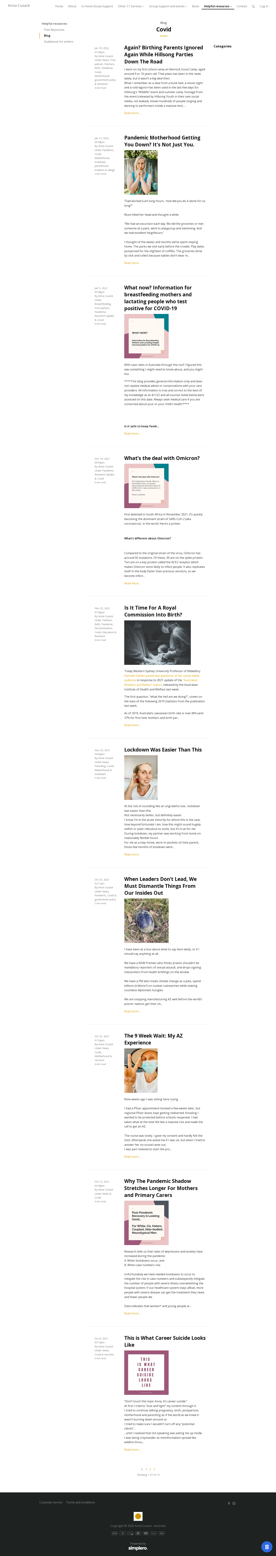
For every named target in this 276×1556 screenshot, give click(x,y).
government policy (105, 80)
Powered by (93, 1546)
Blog (47, 35)
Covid (98, 72)
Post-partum (102, 308)
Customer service (50, 1502)
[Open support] (266, 1546)
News (105, 60)
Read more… (132, 113)
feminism (102, 84)
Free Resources (54, 30)
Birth (97, 68)
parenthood (101, 166)
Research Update (104, 315)
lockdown (100, 162)
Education (108, 632)
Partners (109, 64)
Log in (264, 6)
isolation (99, 170)
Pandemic (107, 68)
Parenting (100, 766)
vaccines (99, 1060)
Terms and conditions (80, 1502)
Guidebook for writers (58, 42)
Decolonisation (103, 628)
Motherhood (102, 76)
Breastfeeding (103, 304)
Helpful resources (54, 24)
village (111, 170)
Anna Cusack (19, 5)
